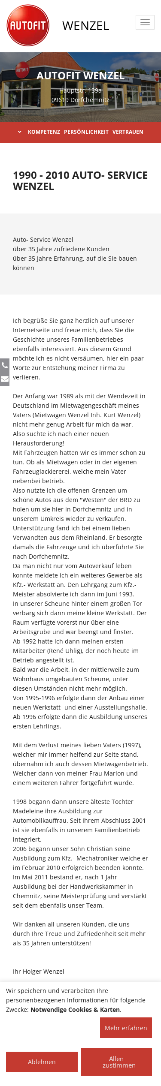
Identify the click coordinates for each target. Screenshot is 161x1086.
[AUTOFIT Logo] (28, 25)
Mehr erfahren (126, 1028)
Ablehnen (42, 1062)
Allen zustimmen (119, 1061)
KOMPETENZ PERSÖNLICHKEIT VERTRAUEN (80, 131)
